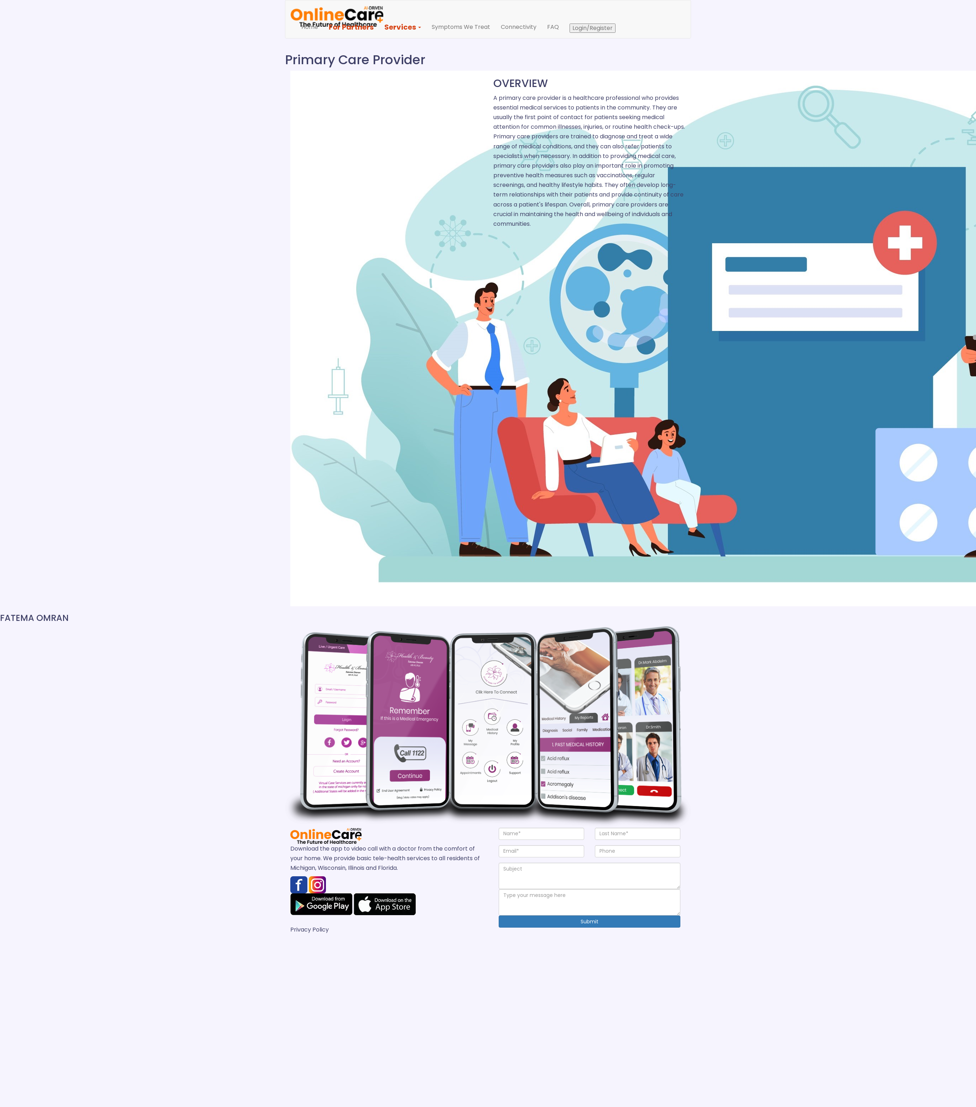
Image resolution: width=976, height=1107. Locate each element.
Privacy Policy (309, 929)
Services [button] (402, 27)
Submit (589, 921)
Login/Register (592, 28)
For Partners (351, 27)
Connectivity (518, 27)
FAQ (553, 27)
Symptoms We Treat (461, 27)
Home (312, 26)
